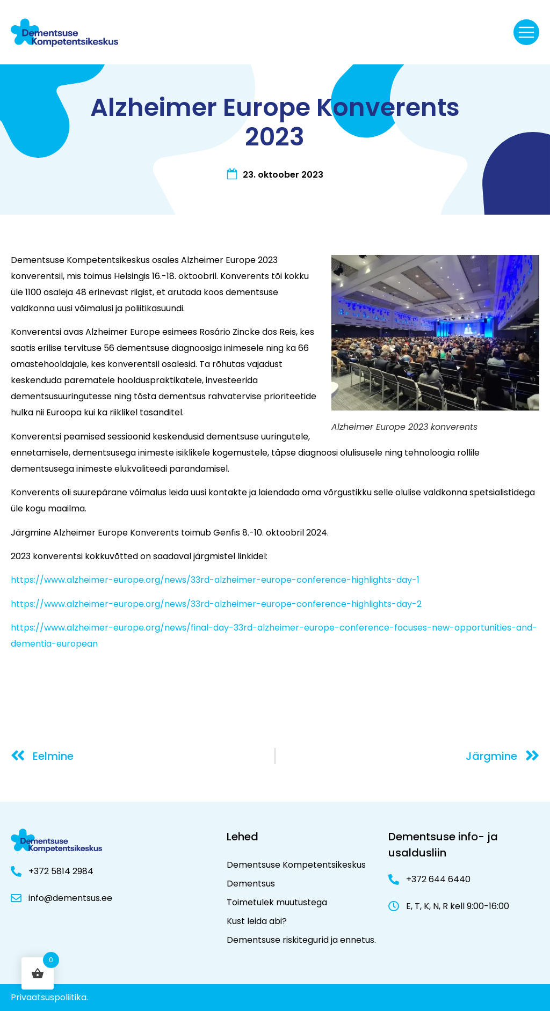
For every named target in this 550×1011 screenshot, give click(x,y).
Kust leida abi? (257, 921)
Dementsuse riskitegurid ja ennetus (300, 940)
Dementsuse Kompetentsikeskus (296, 865)
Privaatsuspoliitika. (49, 997)
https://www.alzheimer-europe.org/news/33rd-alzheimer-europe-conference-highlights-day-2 (216, 604)
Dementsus (251, 883)
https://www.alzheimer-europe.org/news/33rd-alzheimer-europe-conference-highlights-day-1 (215, 580)
